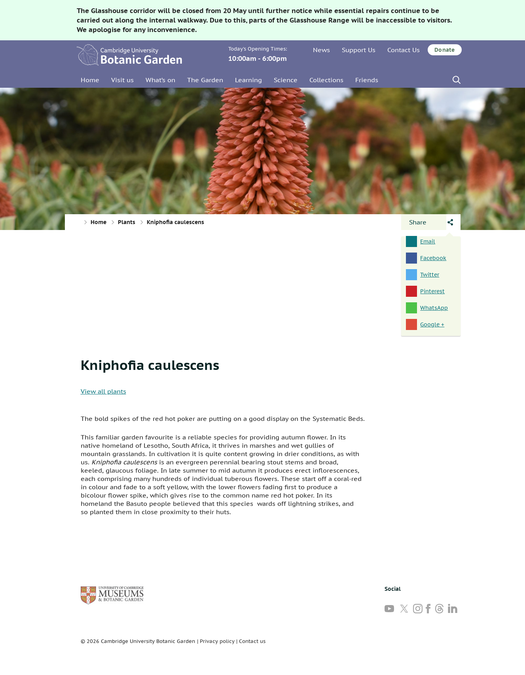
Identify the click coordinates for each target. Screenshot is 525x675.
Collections (326, 80)
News (321, 50)
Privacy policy (217, 641)
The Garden (205, 80)
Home (90, 80)
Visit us (122, 80)
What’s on (160, 80)
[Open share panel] (423, 222)
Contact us (252, 641)
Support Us (358, 50)
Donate (444, 49)
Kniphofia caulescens (150, 364)
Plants (126, 222)
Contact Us (403, 50)
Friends (366, 80)
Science (286, 80)
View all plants (103, 391)
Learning (248, 80)
